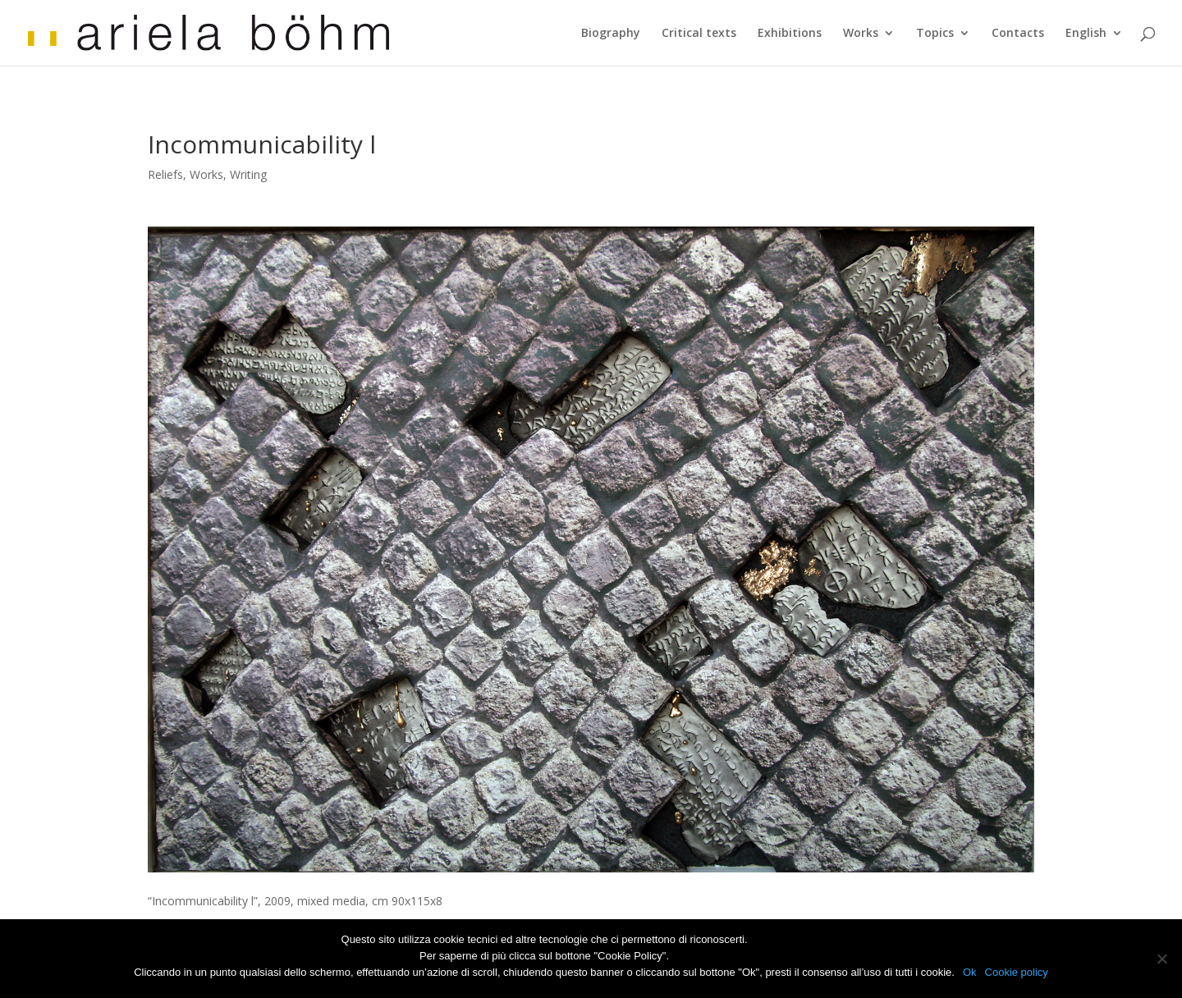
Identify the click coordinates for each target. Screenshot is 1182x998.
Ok (970, 972)
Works (860, 33)
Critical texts (699, 33)
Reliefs (165, 174)
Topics (935, 33)
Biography (610, 33)
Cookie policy (1016, 972)
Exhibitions (790, 33)
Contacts (1018, 33)
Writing (248, 174)
